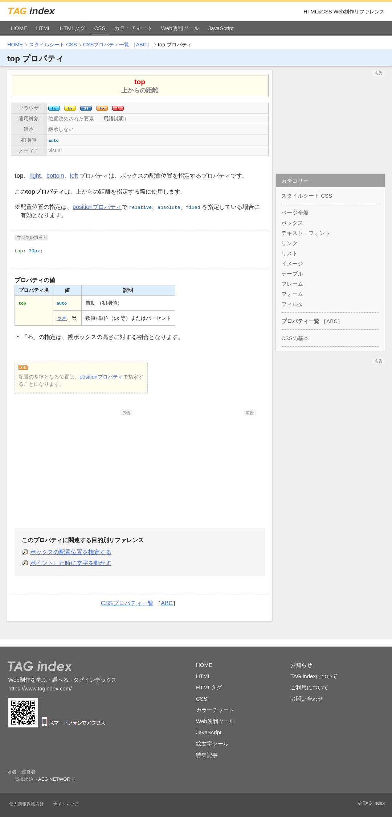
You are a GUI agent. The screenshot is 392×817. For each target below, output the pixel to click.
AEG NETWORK (56, 779)
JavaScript (221, 28)
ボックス (292, 223)
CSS (100, 28)
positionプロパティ (97, 207)
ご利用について (309, 687)
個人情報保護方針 (26, 803)
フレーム (292, 284)
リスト (289, 253)
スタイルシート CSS (53, 45)
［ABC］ (141, 45)
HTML (43, 28)
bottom (55, 176)
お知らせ (301, 665)
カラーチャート (133, 28)
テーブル (292, 274)
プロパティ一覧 (300, 321)
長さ (62, 318)
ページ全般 (295, 213)
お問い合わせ (306, 699)
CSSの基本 (295, 338)
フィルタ (292, 304)
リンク (289, 243)
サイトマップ (66, 803)
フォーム (292, 294)
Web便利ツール (180, 28)
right (35, 176)
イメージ (292, 263)
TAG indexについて (314, 676)
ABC (167, 603)
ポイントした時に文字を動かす (70, 563)
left (74, 176)
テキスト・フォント (305, 233)
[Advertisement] (78, 461)
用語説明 (113, 118)
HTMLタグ (72, 28)
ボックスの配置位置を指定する (70, 552)
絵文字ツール (212, 743)
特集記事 (207, 755)
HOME (19, 28)
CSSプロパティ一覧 (106, 45)
